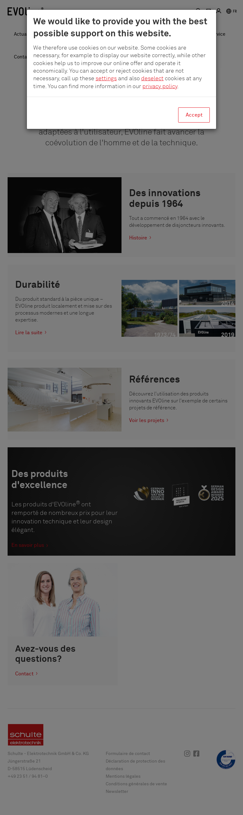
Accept (194, 115)
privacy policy (159, 86)
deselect (152, 79)
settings (106, 79)
